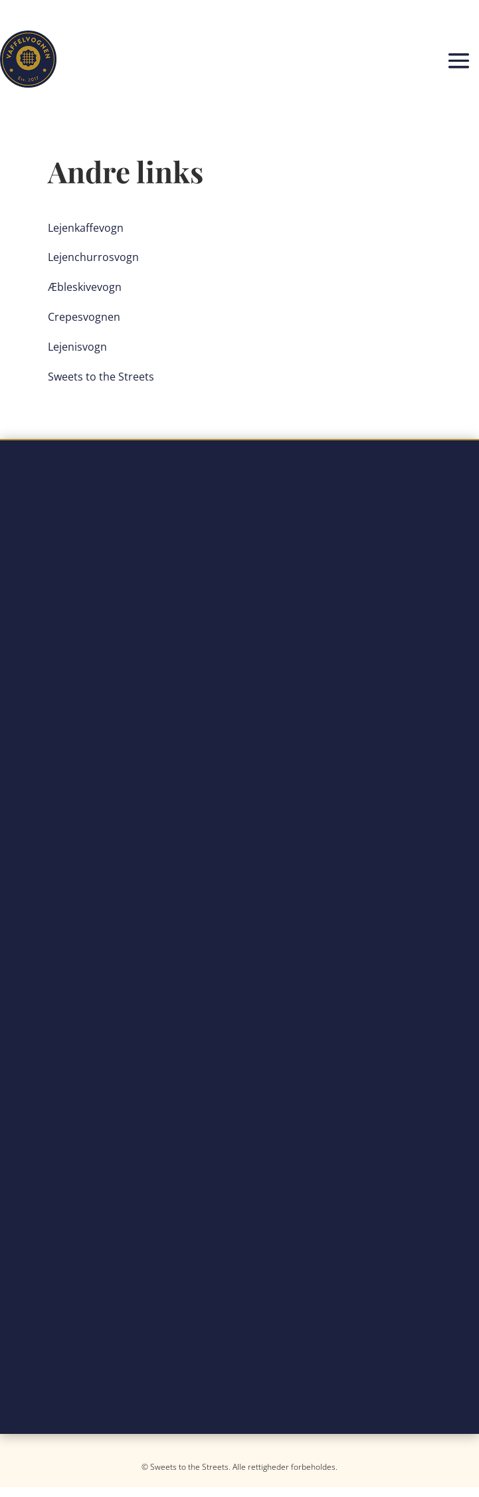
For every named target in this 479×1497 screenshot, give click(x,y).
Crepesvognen (84, 316)
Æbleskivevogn (85, 287)
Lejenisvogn (77, 346)
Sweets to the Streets (101, 376)
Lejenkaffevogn (86, 227)
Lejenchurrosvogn (93, 257)
